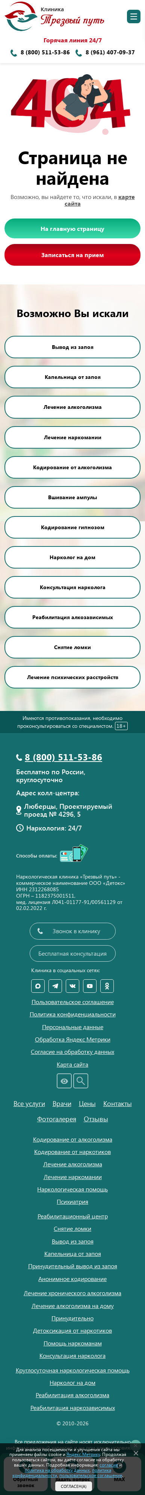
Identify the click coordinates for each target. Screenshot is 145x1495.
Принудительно (72, 1318)
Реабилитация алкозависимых (72, 617)
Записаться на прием (72, 255)
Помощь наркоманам (73, 1343)
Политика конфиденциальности (73, 1014)
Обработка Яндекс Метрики (72, 1039)
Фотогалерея (56, 1118)
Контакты (117, 1103)
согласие (109, 1465)
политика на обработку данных (57, 1470)
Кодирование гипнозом (72, 527)
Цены (87, 1103)
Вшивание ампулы (72, 497)
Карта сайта (72, 1064)
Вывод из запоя (73, 346)
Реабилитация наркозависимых (72, 1407)
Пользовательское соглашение (73, 1001)
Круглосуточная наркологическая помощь (73, 1370)
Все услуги (29, 1103)
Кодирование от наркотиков (72, 1151)
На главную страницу (72, 228)
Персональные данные (72, 1027)
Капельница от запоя (73, 376)
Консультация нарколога (73, 587)
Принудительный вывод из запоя (72, 1266)
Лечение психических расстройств (72, 677)
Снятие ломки (72, 647)
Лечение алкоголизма (73, 406)
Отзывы (96, 1118)
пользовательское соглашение (90, 1475)
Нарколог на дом (72, 557)
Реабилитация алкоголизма (72, 1395)
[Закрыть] (136, 1452)
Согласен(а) (73, 1486)
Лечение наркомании (72, 437)
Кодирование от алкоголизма (72, 467)
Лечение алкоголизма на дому (73, 1305)
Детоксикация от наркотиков (72, 1330)
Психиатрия (72, 1201)
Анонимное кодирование (72, 1278)
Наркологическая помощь (72, 1189)
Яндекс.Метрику (83, 1454)
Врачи (62, 1103)
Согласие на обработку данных (72, 1051)
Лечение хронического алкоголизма (72, 1293)
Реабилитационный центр (73, 1216)
